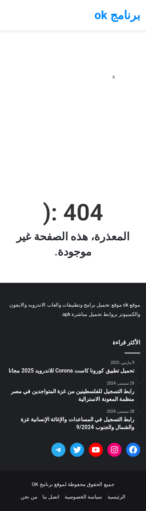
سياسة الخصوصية (83, 497)
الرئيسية (116, 497)
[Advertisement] (73, 111)
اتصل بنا (51, 497)
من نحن (29, 497)
